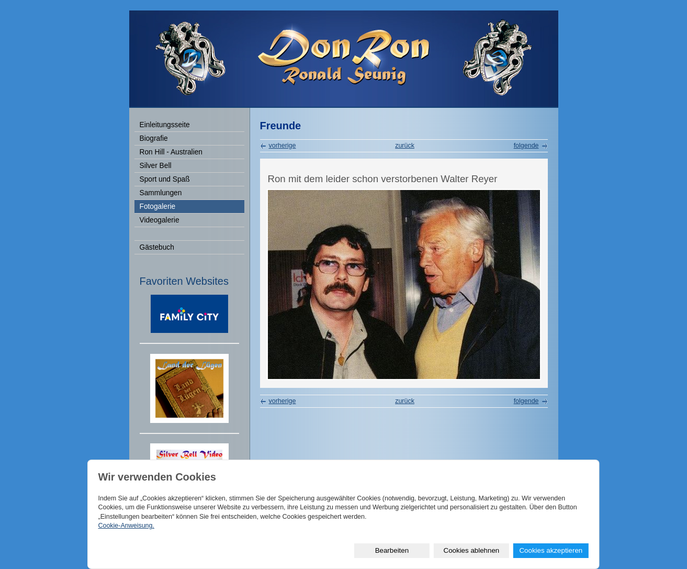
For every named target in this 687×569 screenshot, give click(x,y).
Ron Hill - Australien (171, 152)
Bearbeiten (392, 550)
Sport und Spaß (165, 179)
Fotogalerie (158, 206)
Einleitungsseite (165, 125)
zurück (404, 145)
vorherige (282, 145)
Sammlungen (161, 193)
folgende (526, 145)
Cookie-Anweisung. (126, 525)
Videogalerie (159, 220)
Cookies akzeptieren (550, 550)
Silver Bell (156, 166)
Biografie (154, 138)
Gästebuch (157, 247)
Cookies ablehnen (472, 550)
